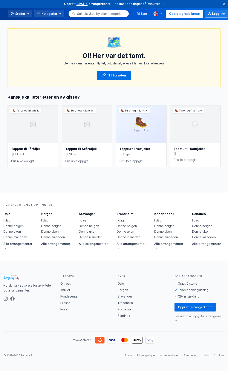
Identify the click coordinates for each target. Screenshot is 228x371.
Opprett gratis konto (184, 13)
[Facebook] (12, 298)
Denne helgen (13, 226)
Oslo (7, 214)
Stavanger (87, 214)
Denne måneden (15, 237)
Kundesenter (69, 296)
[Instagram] (5, 298)
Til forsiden (114, 75)
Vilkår (206, 355)
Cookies (219, 355)
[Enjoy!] (28, 278)
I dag (7, 220)
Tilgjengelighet (146, 355)
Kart (141, 13)
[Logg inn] (216, 14)
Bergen (46, 214)
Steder (20, 13)
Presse (65, 303)
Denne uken (12, 231)
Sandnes (199, 214)
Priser (64, 309)
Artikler (65, 290)
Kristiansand (164, 214)
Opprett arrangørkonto (195, 307)
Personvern (191, 355)
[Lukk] (224, 4)
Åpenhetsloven (169, 355)
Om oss (65, 283)
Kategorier (49, 13)
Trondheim (125, 214)
